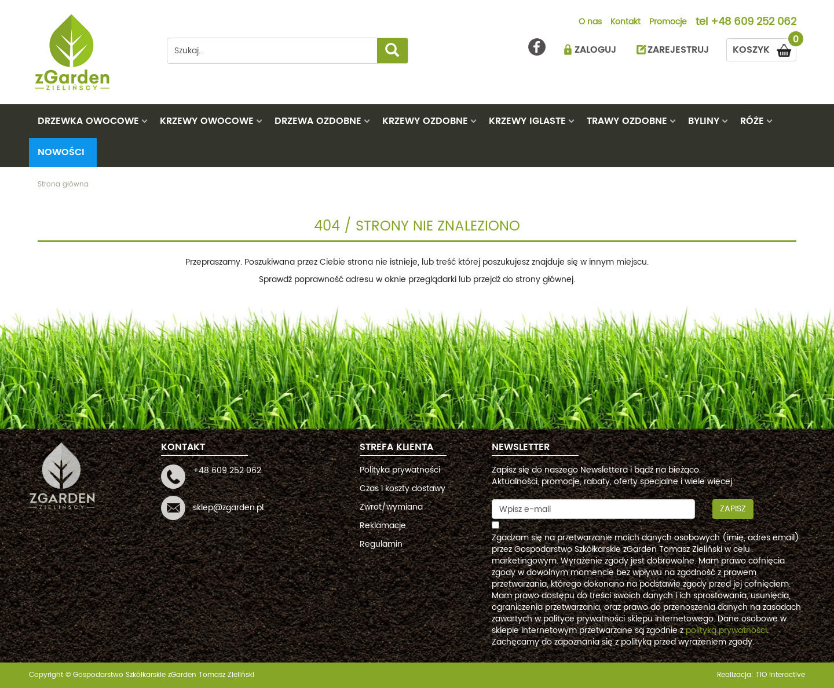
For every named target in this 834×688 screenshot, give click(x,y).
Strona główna (63, 184)
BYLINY (703, 121)
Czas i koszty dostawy (402, 488)
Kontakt (625, 22)
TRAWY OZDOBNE (627, 121)
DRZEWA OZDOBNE (318, 121)
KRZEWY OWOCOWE (207, 121)
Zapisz (733, 508)
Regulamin (381, 544)
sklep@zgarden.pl (228, 507)
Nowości (61, 152)
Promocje (668, 22)
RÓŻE (752, 121)
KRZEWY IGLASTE (527, 121)
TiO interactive (780, 674)
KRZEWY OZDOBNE (425, 121)
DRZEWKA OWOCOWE (88, 121)
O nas (590, 22)
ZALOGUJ (595, 50)
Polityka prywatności (400, 470)
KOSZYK (764, 47)
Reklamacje (383, 525)
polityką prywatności (726, 630)
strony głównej (544, 279)
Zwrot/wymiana (391, 507)
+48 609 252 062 (753, 22)
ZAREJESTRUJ (678, 50)
